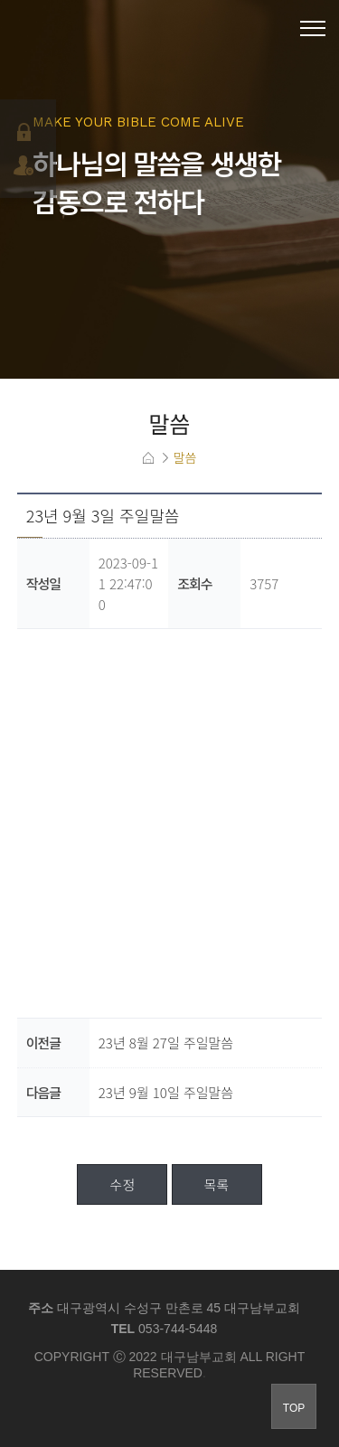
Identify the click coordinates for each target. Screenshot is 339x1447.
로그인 (26, 132)
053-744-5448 (177, 1328)
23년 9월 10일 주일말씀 (166, 1092)
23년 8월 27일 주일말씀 (166, 1042)
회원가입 (26, 165)
